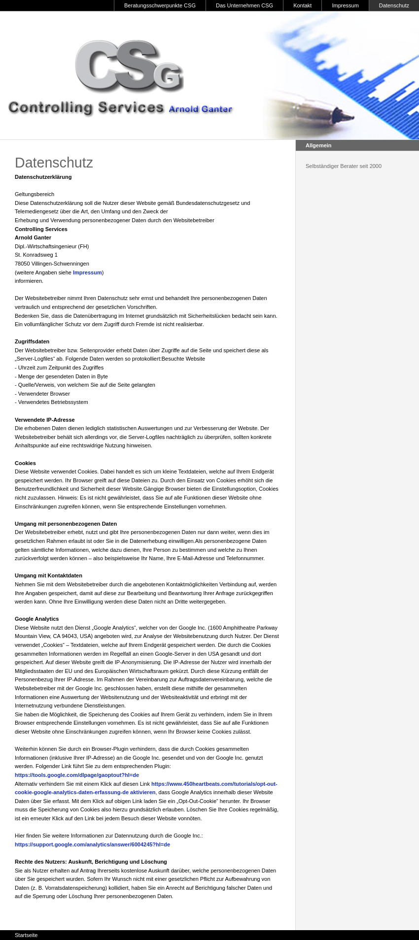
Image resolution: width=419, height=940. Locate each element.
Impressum (345, 5)
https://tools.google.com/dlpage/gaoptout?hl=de (77, 775)
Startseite (26, 935)
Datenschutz (394, 5)
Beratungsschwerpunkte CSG (160, 5)
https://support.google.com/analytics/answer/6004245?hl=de (92, 844)
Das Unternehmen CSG (244, 5)
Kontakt (302, 5)
